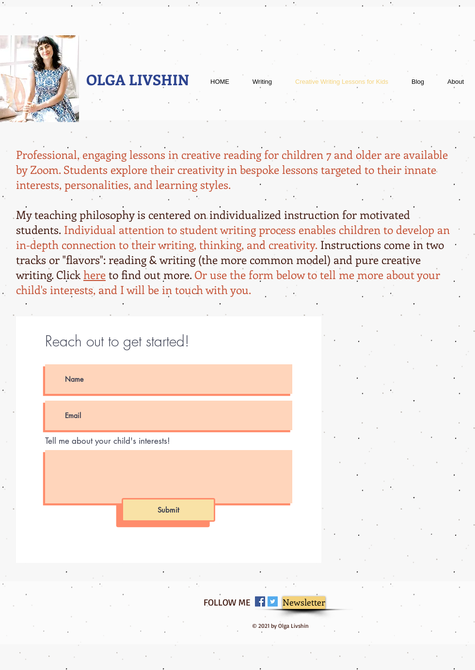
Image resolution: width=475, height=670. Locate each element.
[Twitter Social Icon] (273, 601)
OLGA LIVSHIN (137, 79)
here (94, 274)
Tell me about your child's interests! (107, 441)
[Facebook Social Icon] (260, 601)
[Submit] (168, 510)
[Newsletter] (304, 602)
